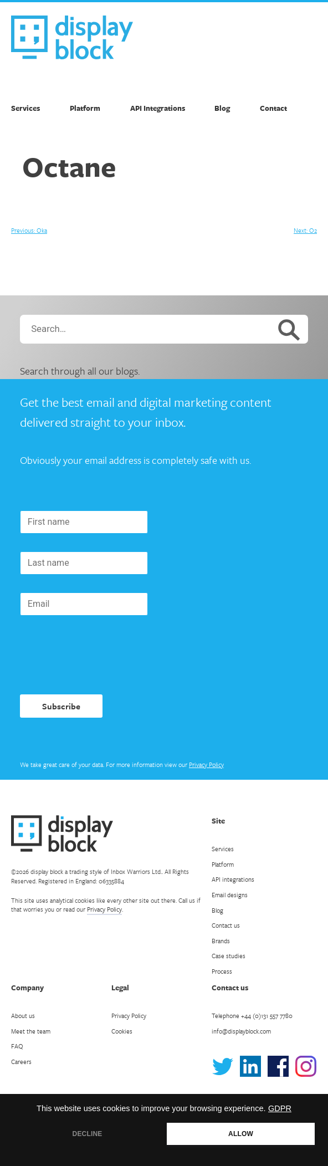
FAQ (17, 1046)
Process (222, 971)
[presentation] (104, 655)
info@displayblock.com (241, 1031)
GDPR (279, 1108)
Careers (21, 1061)
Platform (85, 108)
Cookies (121, 1031)
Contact (273, 108)
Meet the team (30, 1031)
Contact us (226, 925)
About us (23, 1015)
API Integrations (157, 108)
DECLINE (87, 1134)
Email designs (230, 894)
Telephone (252, 1015)
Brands (221, 940)
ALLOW (240, 1134)
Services (25, 108)
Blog (222, 108)
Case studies (228, 955)
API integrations (233, 879)
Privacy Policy (206, 764)
